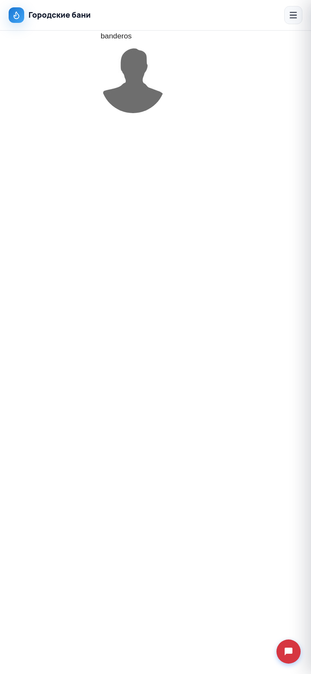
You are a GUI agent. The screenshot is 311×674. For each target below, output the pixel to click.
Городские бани (50, 15)
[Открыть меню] (293, 15)
